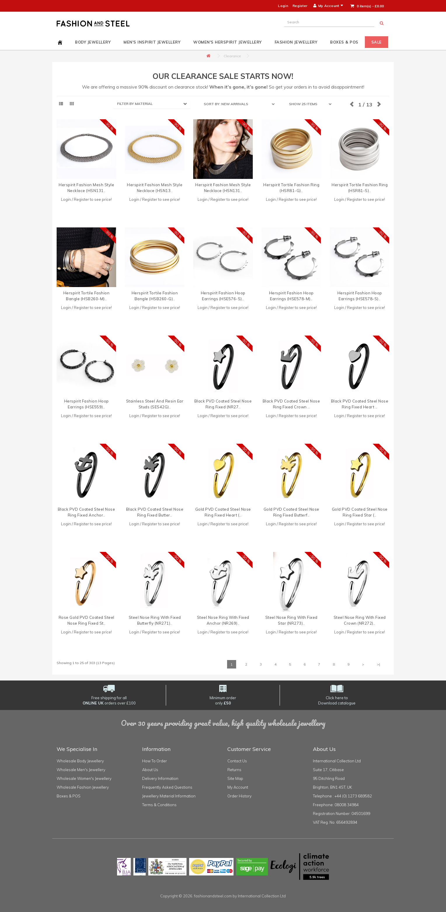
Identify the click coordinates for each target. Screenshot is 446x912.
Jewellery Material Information (169, 796)
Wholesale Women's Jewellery (84, 778)
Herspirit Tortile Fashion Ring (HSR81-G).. (291, 187)
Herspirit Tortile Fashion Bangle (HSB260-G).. (155, 296)
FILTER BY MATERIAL (135, 103)
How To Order (154, 761)
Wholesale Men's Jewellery (81, 769)
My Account (237, 787)
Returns (234, 769)
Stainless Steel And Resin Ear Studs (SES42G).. (155, 404)
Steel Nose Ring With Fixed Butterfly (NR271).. (155, 620)
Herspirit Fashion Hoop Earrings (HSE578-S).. (359, 296)
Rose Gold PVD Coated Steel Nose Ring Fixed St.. (86, 620)
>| (378, 664)
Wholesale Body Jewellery (80, 761)
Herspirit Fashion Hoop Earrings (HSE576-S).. (223, 296)
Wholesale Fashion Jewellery (83, 787)
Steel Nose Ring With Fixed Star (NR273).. (291, 620)
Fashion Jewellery (296, 42)
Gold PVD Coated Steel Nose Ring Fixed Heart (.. (223, 512)
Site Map (235, 778)
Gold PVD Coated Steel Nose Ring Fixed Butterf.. (291, 512)
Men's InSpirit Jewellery (151, 42)
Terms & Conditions (159, 804)
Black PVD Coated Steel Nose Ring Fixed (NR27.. (223, 404)
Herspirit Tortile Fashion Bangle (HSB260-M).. (86, 296)
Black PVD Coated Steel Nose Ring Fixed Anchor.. (86, 512)
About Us (150, 769)
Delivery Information (160, 778)
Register (299, 6)
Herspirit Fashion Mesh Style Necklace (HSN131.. (86, 187)
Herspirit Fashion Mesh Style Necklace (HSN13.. (154, 187)
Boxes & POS (344, 42)
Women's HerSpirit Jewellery (227, 42)
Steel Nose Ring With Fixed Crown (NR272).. (360, 620)
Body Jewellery (93, 42)
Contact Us (237, 761)
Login (283, 6)
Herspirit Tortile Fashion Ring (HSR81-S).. (360, 187)
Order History (239, 796)
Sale (376, 42)
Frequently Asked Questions (167, 787)
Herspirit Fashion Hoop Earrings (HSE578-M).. (291, 296)
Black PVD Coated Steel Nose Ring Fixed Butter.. (155, 512)
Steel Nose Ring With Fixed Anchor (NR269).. (223, 620)
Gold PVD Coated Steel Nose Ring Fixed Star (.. (360, 512)
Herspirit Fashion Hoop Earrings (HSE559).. (86, 404)
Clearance (232, 56)
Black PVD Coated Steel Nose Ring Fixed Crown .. (291, 404)
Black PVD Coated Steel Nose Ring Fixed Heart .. (359, 404)
